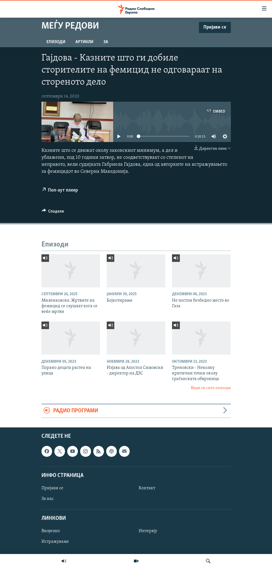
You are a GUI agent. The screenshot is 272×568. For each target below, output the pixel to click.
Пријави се (52, 488)
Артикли (84, 42)
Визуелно (50, 531)
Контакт (147, 488)
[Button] (53, 212)
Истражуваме (55, 541)
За (105, 42)
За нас (47, 499)
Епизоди (56, 42)
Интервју (148, 531)
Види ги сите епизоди (211, 388)
